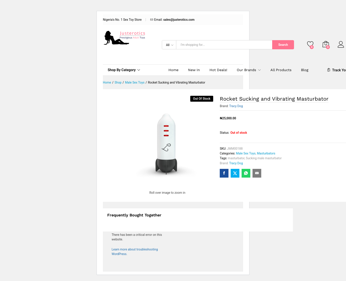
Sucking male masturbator (264, 158)
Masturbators (266, 153)
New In (194, 70)
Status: (224, 132)
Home (173, 70)
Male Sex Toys (245, 153)
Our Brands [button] (246, 70)
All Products (280, 70)
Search (283, 44)
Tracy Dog (236, 106)
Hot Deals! (218, 70)
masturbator (236, 158)
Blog (304, 70)
